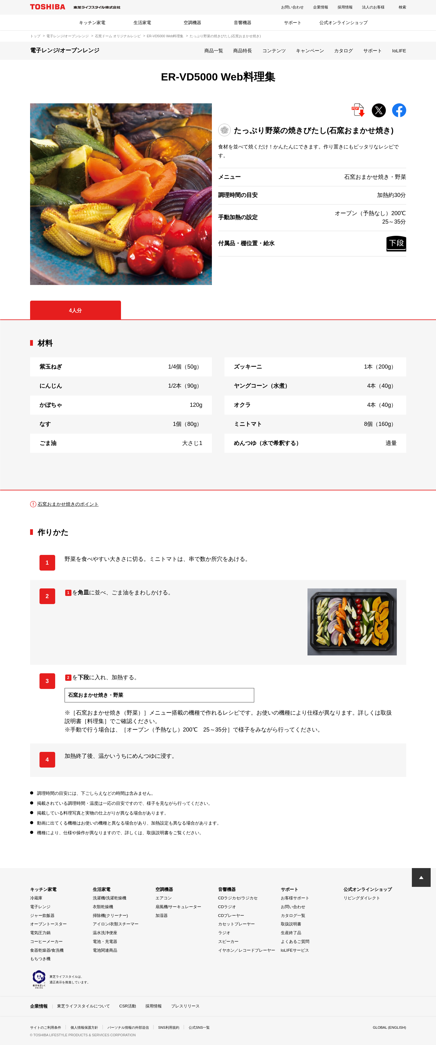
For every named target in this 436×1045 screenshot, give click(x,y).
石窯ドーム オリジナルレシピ (118, 36)
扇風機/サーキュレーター (178, 906)
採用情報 (345, 7)
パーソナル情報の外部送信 (135, 1027)
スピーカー (228, 941)
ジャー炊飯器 (42, 915)
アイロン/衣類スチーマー (116, 924)
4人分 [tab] (75, 310)
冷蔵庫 (36, 898)
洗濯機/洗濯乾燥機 (110, 898)
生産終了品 (291, 932)
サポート (293, 22)
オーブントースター (48, 924)
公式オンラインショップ (343, 22)
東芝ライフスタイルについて (83, 1006)
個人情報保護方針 (88, 1027)
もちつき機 (40, 958)
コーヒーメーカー (46, 941)
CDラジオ (227, 906)
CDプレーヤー (231, 915)
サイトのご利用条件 (47, 1027)
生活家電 (142, 22)
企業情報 (320, 7)
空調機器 (192, 22)
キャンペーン (310, 50)
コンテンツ (274, 50)
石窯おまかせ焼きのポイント (70, 504)
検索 (402, 7)
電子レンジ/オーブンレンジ (67, 36)
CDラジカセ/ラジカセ (238, 898)
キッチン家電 (92, 22)
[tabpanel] (218, 404)
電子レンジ (40, 906)
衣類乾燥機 (103, 906)
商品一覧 (213, 50)
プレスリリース (185, 1006)
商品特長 (242, 50)
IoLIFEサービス (295, 950)
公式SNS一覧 (210, 1027)
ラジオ (224, 932)
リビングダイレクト (362, 898)
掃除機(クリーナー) (110, 915)
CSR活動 (127, 1006)
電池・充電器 (105, 941)
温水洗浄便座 (105, 932)
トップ (35, 36)
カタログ (343, 50)
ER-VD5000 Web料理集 (165, 36)
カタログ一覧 (293, 915)
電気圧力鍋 (40, 932)
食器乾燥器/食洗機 (47, 950)
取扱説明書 (291, 924)
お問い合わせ (292, 7)
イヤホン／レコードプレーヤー (246, 950)
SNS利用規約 (178, 1027)
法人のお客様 (373, 7)
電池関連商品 (105, 950)
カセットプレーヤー (236, 924)
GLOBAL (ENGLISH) (388, 1027)
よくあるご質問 (295, 941)
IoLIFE (399, 50)
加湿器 (161, 915)
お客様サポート (295, 898)
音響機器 (242, 22)
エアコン (163, 898)
